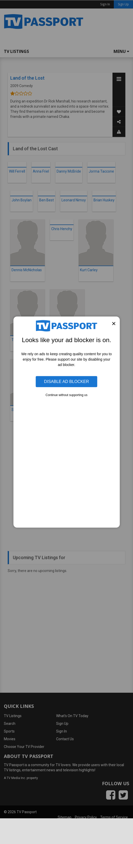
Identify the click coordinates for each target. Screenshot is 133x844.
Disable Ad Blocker (66, 381)
